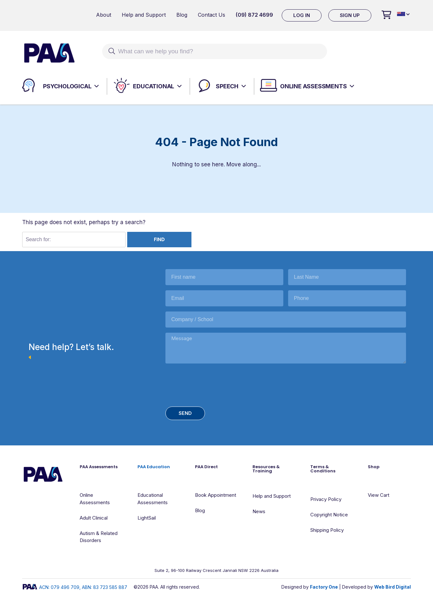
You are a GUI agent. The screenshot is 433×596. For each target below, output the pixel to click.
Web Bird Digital (392, 587)
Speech (227, 86)
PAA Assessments (99, 467)
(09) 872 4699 (254, 15)
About (103, 15)
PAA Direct (206, 467)
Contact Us (211, 15)
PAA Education (153, 467)
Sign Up (350, 15)
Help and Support (144, 15)
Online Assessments (313, 86)
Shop (373, 467)
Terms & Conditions (322, 469)
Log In (301, 15)
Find (159, 239)
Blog (181, 15)
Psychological (67, 86)
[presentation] (214, 383)
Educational (153, 86)
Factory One (324, 587)
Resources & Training (266, 469)
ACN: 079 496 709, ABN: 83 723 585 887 (74, 587)
